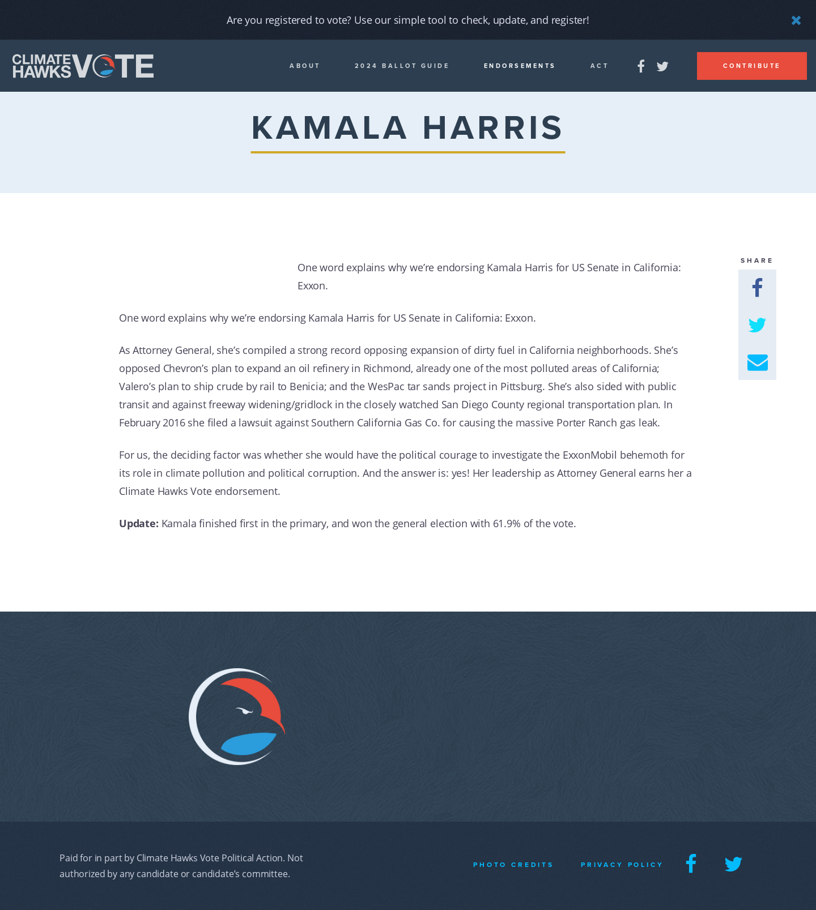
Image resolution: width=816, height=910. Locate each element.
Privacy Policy (622, 865)
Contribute (752, 66)
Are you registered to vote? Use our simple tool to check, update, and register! (408, 20)
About (305, 66)
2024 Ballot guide (402, 66)
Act (599, 66)
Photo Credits (513, 865)
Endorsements (520, 66)
